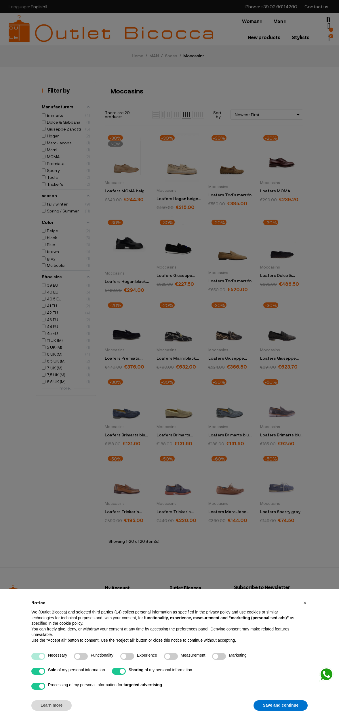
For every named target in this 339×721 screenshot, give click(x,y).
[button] (304, 602)
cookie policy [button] (70, 623)
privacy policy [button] (218, 612)
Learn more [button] (51, 705)
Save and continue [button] (280, 705)
